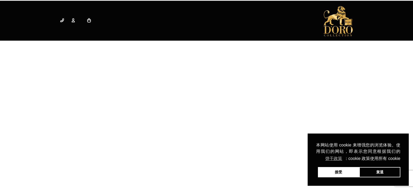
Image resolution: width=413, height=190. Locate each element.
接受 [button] (338, 172)
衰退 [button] (380, 172)
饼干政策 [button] (333, 158)
